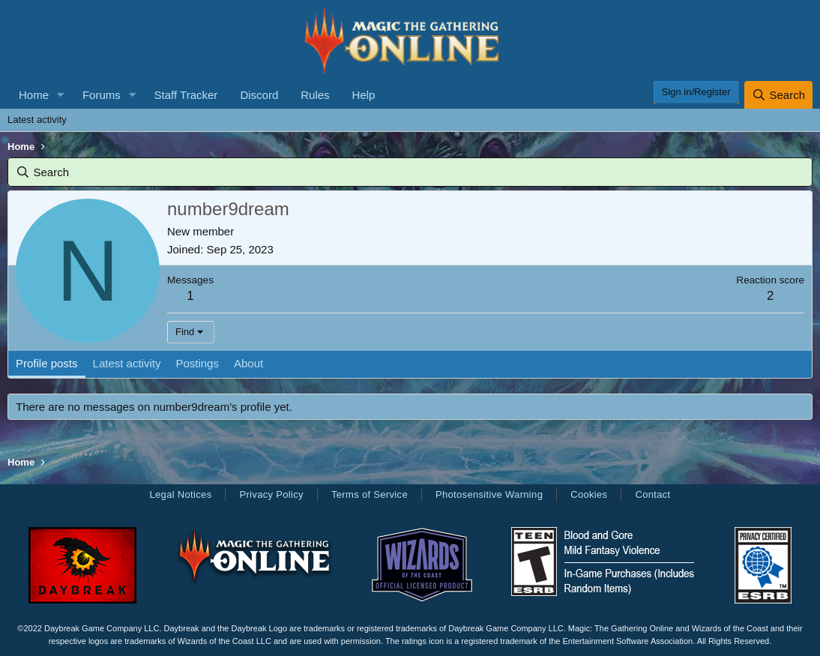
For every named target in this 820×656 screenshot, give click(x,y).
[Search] (778, 95)
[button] (60, 95)
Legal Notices (180, 494)
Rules (315, 94)
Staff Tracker (186, 94)
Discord (259, 94)
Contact (652, 494)
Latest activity (37, 119)
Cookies (588, 494)
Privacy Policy (271, 494)
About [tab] (248, 363)
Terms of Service (369, 494)
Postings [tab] (197, 363)
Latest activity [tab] (127, 363)
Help (364, 94)
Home (34, 94)
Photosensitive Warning (489, 494)
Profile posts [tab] (47, 363)
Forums (101, 94)
